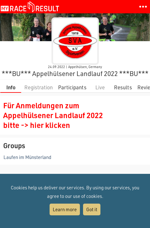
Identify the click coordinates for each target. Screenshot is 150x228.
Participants (72, 87)
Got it (91, 209)
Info (10, 87)
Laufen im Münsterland (27, 157)
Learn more (65, 209)
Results (123, 87)
